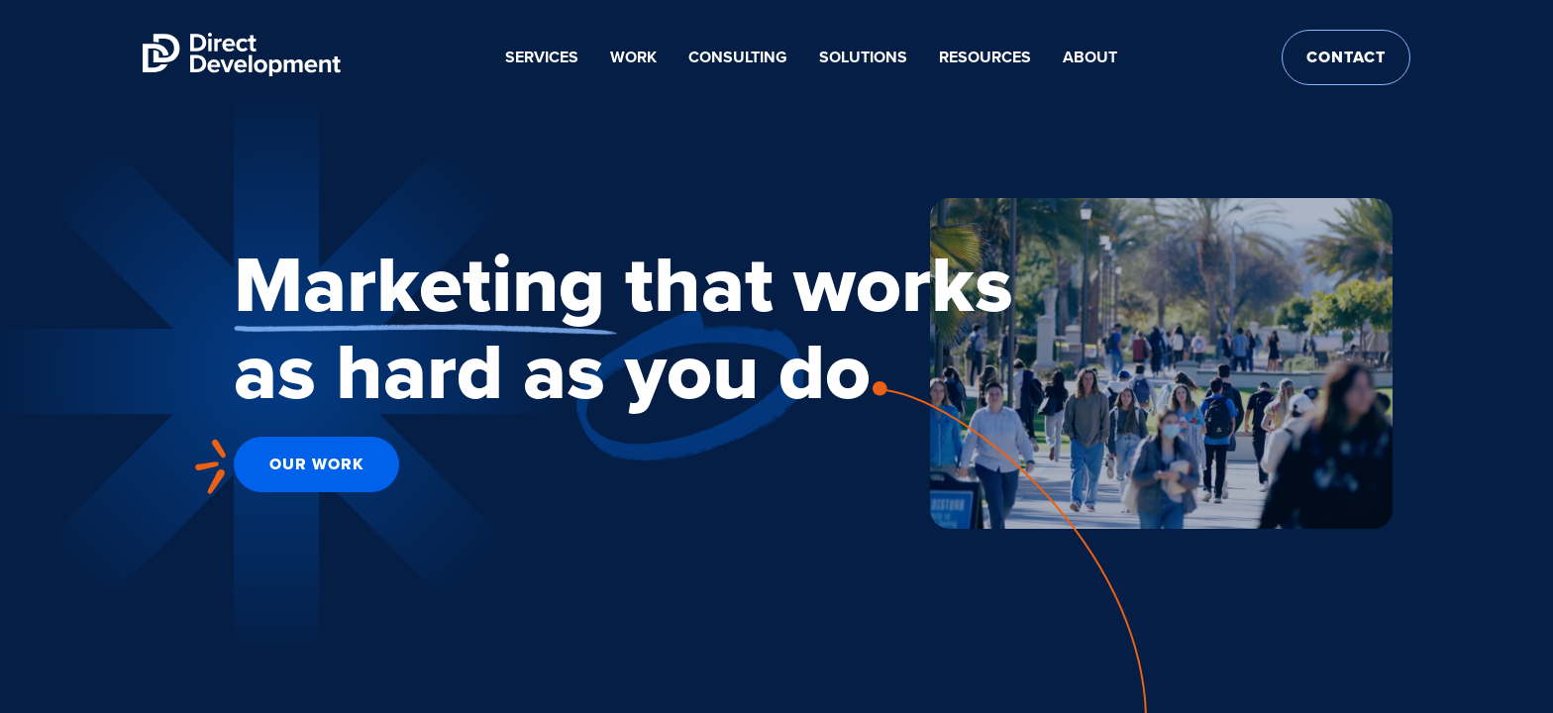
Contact (1346, 57)
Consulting (737, 57)
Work (633, 57)
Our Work (316, 464)
